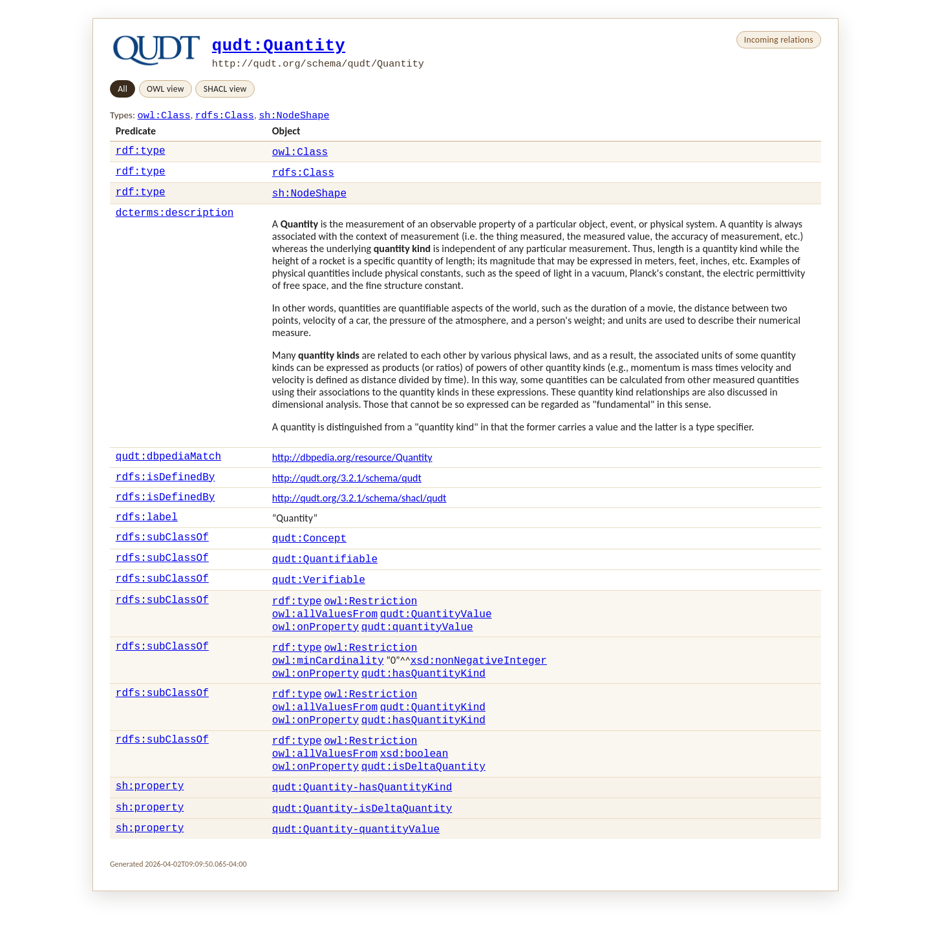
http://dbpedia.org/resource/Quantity (352, 465)
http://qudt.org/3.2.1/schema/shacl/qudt (359, 509)
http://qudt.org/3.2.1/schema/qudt (347, 487)
